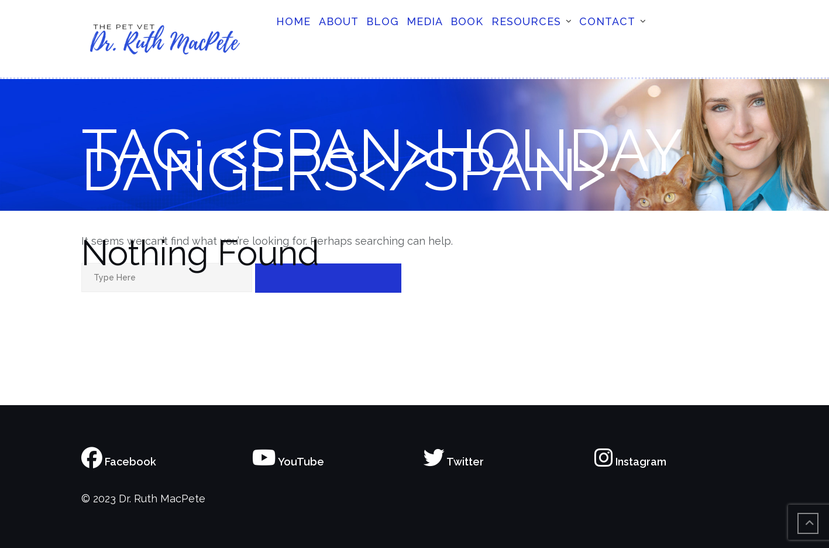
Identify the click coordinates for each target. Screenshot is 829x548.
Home (293, 21)
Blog (382, 21)
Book (466, 21)
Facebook (118, 461)
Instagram (630, 461)
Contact (607, 21)
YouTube (288, 461)
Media (425, 21)
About (339, 21)
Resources (526, 21)
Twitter (454, 461)
